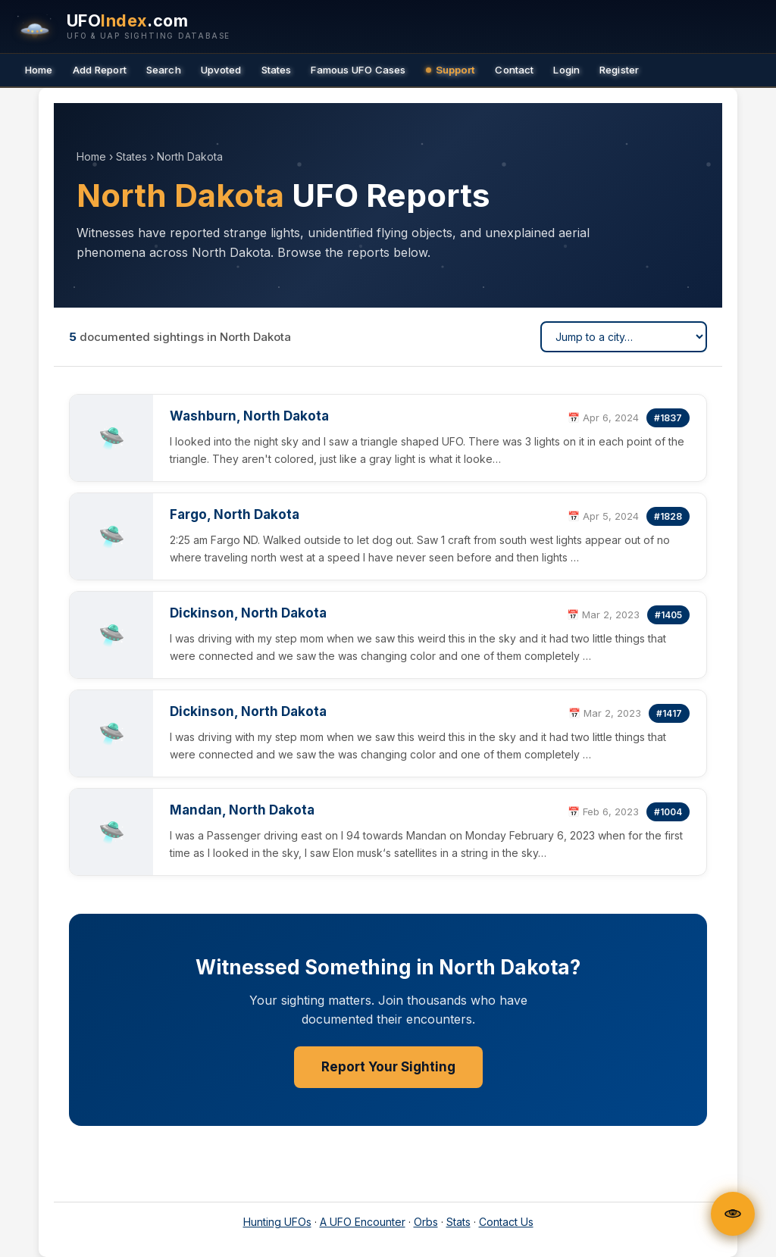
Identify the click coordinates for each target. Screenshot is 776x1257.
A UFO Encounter (362, 1221)
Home (39, 70)
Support (451, 70)
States (276, 70)
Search (163, 70)
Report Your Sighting (388, 1066)
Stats (458, 1221)
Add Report (100, 70)
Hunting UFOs (277, 1221)
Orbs (426, 1221)
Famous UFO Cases (358, 70)
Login (566, 70)
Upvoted (221, 70)
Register (619, 70)
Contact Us (506, 1221)
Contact (514, 70)
